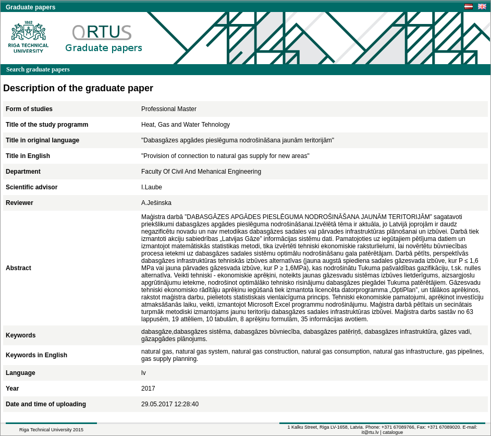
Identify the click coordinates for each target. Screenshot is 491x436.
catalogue (393, 432)
